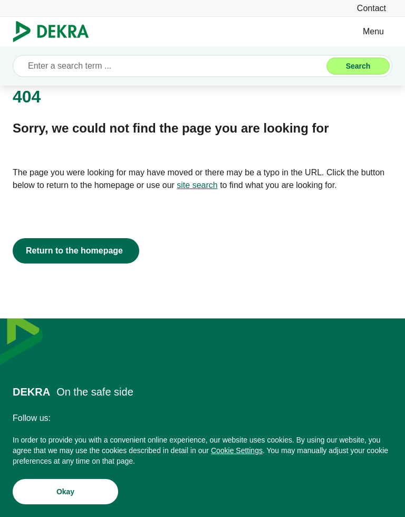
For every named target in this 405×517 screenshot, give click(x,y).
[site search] (197, 185)
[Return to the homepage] (76, 251)
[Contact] (371, 8)
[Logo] (55, 31)
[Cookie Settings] (237, 452)
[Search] (358, 66)
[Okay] (65, 493)
